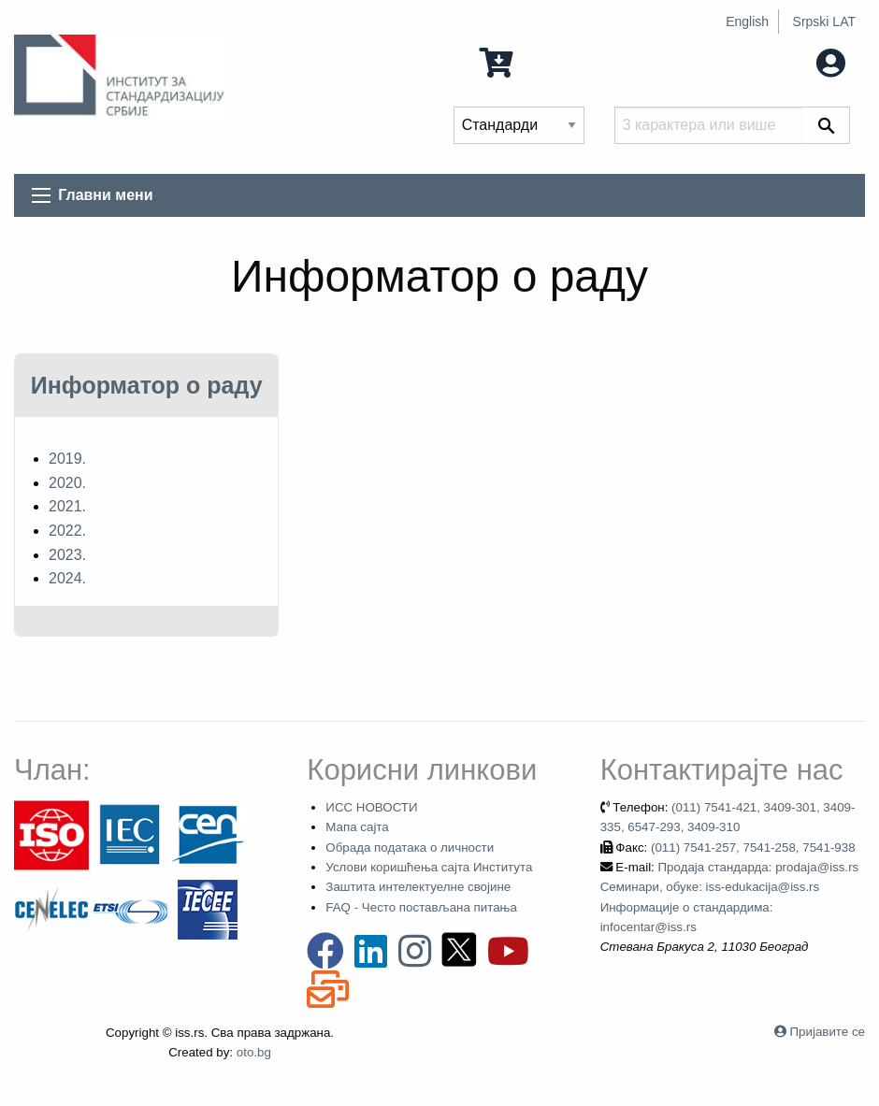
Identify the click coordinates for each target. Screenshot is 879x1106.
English (747, 21)
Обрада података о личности (409, 847)
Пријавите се (827, 1032)
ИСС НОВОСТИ (371, 807)
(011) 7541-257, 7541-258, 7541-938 (753, 847)
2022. (67, 531)
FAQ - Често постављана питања (421, 907)
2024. (67, 578)
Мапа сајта (356, 827)
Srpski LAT (824, 21)
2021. (67, 506)
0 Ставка (532, 61)
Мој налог (792, 61)
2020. (67, 483)
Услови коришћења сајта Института (428, 867)
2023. (67, 555)
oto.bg (254, 1052)
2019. (67, 459)
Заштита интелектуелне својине (418, 887)
